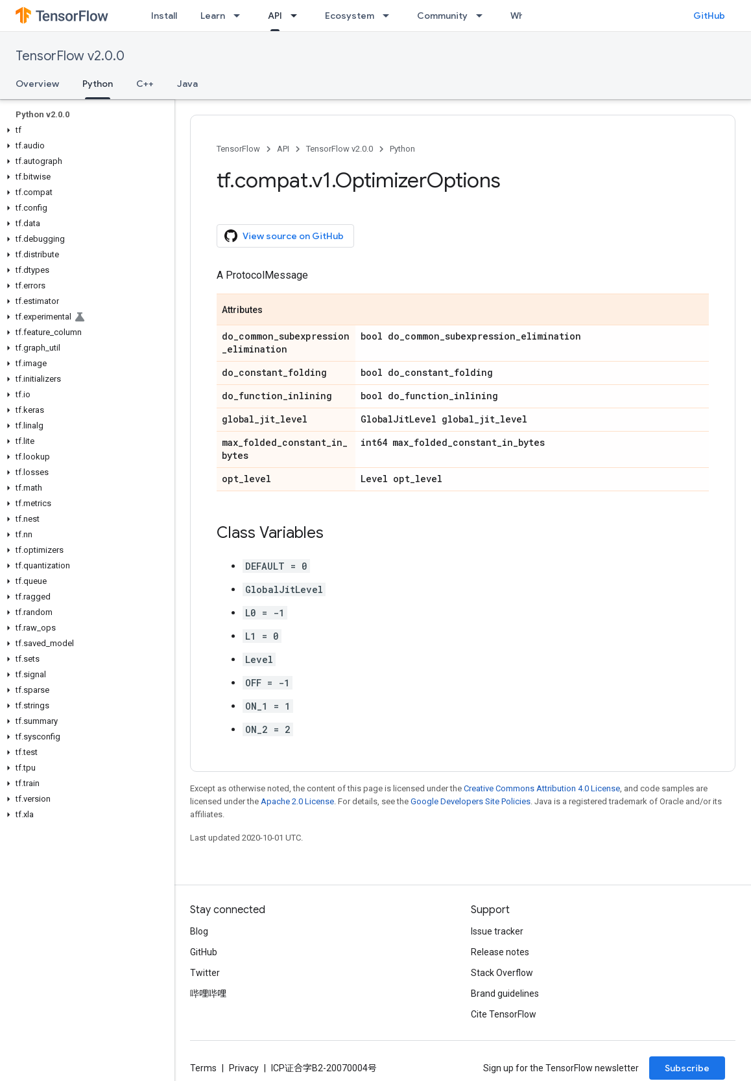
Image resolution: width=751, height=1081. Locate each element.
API (283, 149)
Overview (37, 83)
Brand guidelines (505, 993)
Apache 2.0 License (297, 801)
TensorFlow (238, 149)
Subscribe (687, 1068)
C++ (145, 83)
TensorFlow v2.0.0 (70, 56)
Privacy (244, 1068)
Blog (199, 931)
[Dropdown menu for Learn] (240, 15)
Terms (203, 1068)
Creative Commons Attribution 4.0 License (542, 788)
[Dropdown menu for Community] (483, 15)
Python (402, 149)
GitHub (709, 15)
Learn (212, 15)
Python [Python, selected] (97, 83)
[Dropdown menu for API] (297, 15)
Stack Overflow (502, 973)
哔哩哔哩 (208, 993)
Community (442, 15)
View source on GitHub (284, 235)
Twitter (205, 973)
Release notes (500, 952)
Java (187, 83)
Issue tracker (497, 931)
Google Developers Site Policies (470, 801)
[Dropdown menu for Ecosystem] (389, 15)
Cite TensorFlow (503, 1014)
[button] (84, 130)
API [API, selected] (275, 15)
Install (164, 15)
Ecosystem (349, 15)
